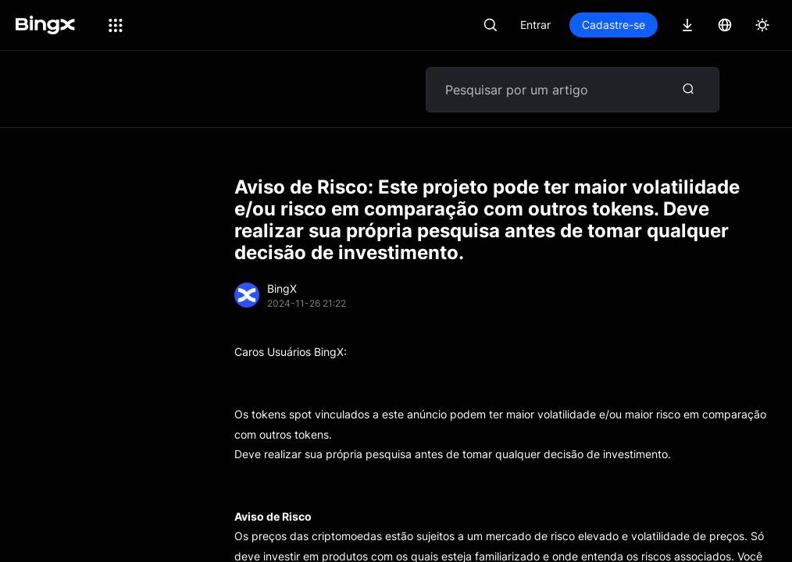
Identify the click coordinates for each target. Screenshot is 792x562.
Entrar (535, 24)
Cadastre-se (613, 24)
